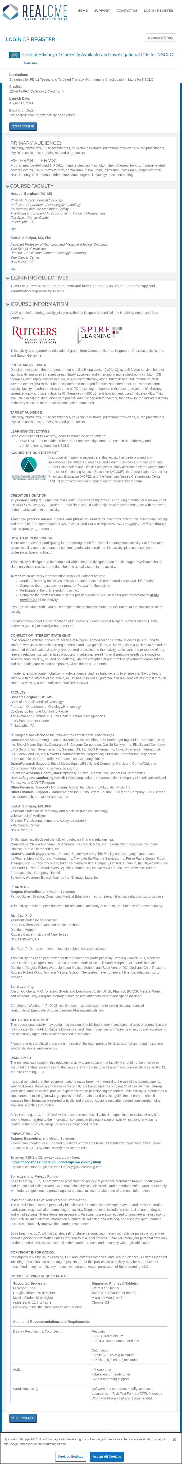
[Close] (174, 1440)
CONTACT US (127, 10)
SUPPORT (102, 10)
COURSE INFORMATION (37, 304)
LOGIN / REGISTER (158, 10)
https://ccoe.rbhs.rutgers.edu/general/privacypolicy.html (56, 1162)
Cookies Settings (70, 1456)
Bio (13, 229)
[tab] (91, 186)
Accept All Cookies (107, 1456)
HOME (82, 10)
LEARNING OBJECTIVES (37, 278)
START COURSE (23, 126)
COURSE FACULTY (30, 186)
